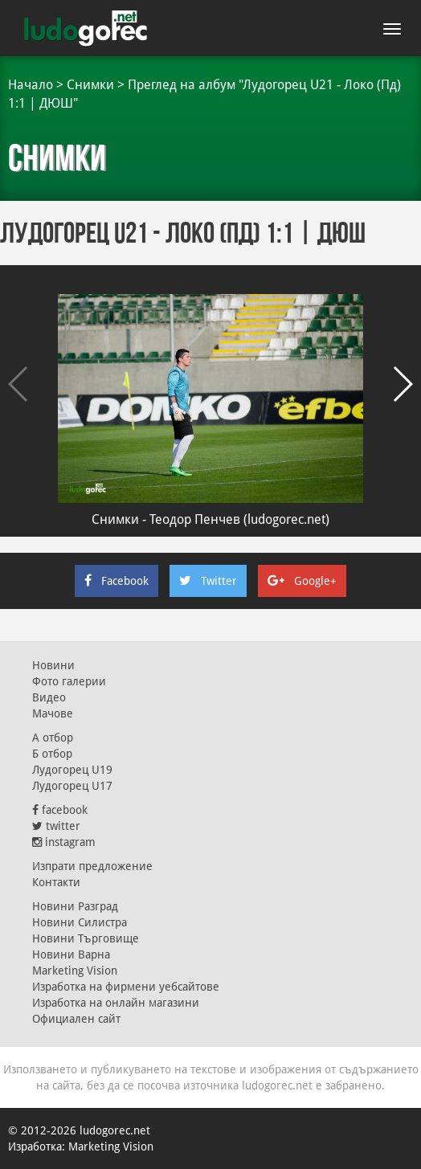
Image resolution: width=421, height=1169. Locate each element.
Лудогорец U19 (72, 769)
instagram (64, 842)
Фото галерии (69, 681)
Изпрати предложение (92, 866)
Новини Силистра (79, 922)
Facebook (116, 580)
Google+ (302, 580)
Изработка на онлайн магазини (115, 1002)
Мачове (52, 713)
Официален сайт (76, 1018)
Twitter (208, 580)
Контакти (56, 882)
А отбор (52, 737)
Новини (53, 665)
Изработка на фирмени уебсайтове (125, 986)
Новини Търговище (85, 938)
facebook (60, 809)
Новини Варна (71, 954)
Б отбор (52, 753)
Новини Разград (75, 906)
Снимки (90, 84)
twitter (56, 826)
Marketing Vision (74, 970)
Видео (49, 697)
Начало (30, 84)
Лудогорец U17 (72, 785)
